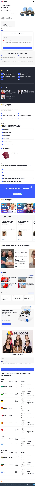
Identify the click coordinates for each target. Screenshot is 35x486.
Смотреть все (31, 275)
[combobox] (4, 40)
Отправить (17, 48)
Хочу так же (4, 237)
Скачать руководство (5, 30)
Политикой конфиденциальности (13, 42)
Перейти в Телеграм (17, 193)
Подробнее (3, 239)
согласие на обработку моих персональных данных (24, 42)
